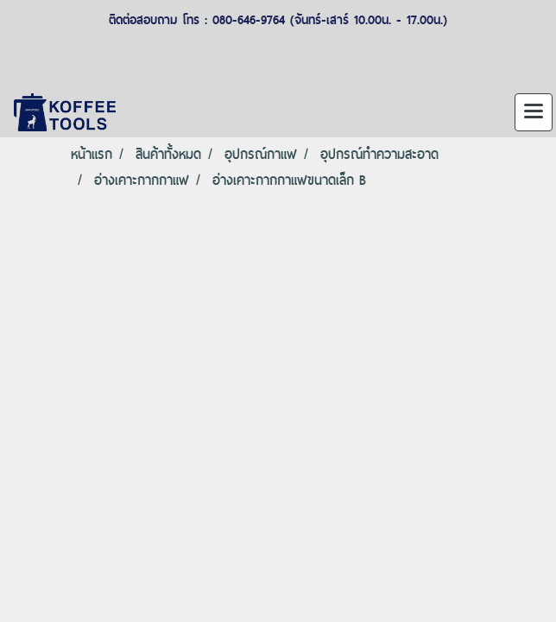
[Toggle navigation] (534, 112)
